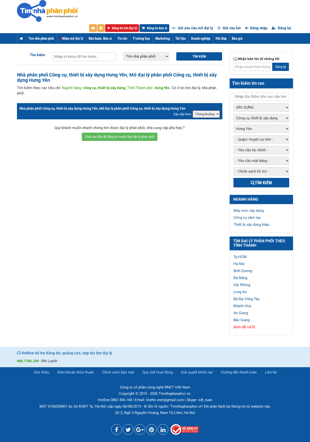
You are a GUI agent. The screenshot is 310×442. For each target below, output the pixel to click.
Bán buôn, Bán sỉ (100, 38)
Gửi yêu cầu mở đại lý (192, 28)
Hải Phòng (241, 285)
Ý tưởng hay (141, 38)
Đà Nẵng (240, 278)
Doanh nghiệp (200, 38)
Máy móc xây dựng (248, 210)
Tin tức (122, 38)
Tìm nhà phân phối (41, 38)
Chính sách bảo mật (118, 372)
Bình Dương (242, 271)
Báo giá (237, 38)
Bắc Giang (241, 320)
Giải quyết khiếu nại (197, 372)
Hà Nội (239, 264)
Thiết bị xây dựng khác (251, 224)
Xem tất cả (244, 327)
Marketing (162, 38)
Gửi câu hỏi (229, 28)
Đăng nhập (256, 28)
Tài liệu (180, 38)
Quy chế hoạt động (157, 372)
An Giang (240, 313)
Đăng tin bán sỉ (154, 28)
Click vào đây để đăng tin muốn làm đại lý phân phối (119, 137)
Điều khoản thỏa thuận (75, 372)
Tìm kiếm (37, 55)
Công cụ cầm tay (247, 217)
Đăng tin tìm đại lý (122, 28)
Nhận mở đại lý (71, 38)
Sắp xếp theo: (182, 114)
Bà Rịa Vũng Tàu (246, 299)
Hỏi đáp (221, 38)
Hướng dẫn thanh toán (239, 372)
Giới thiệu (41, 372)
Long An (240, 292)
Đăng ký (281, 28)
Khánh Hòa (242, 306)
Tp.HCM (240, 257)
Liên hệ (271, 372)
